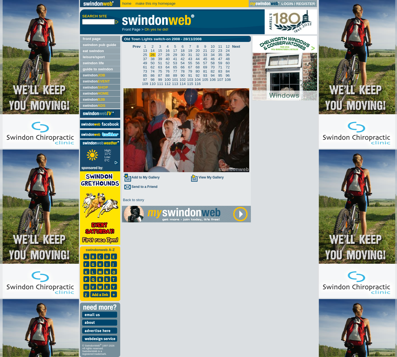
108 (228, 80)
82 (213, 71)
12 (228, 46)
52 (167, 63)
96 (228, 75)
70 (213, 67)
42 (183, 59)
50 (153, 63)
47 (220, 59)
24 (228, 51)
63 (160, 67)
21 (205, 51)
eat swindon (93, 51)
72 (228, 67)
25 (145, 55)
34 (213, 55)
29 (175, 55)
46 (213, 59)
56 (197, 63)
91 (190, 75)
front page (92, 39)
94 (213, 75)
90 (183, 75)
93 (205, 75)
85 (145, 75)
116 (198, 84)
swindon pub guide (99, 45)
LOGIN (287, 4)
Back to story (133, 200)
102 (182, 80)
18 (183, 51)
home (126, 3)
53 (175, 63)
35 (220, 55)
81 (205, 71)
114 (182, 84)
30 (183, 55)
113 (175, 84)
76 (167, 71)
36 (228, 55)
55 (190, 63)
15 (160, 51)
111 (160, 84)
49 (145, 63)
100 (168, 80)
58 (213, 63)
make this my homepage (155, 3)
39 (160, 59)
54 (183, 63)
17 (175, 51)
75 (160, 71)
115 (190, 84)
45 (205, 59)
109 (145, 84)
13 (145, 51)
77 (175, 71)
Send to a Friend (140, 187)
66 (183, 67)
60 (228, 63)
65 (175, 67)
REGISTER (305, 4)
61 (145, 67)
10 (213, 46)
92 (197, 75)
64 (167, 67)
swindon (94, 75)
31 (190, 55)
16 (167, 51)
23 (220, 51)
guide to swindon (98, 69)
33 (205, 55)
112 (168, 84)
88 (167, 75)
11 (220, 46)
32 (197, 55)
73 (145, 71)
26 (153, 55)
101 (175, 80)
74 (153, 71)
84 (228, 71)
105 (205, 80)
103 (190, 80)
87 (160, 75)
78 (183, 71)
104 (198, 80)
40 (167, 59)
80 (197, 71)
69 (205, 67)
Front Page (131, 29)
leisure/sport (94, 57)
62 (153, 67)
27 (160, 55)
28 (167, 55)
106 (213, 80)
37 (145, 59)
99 (160, 80)
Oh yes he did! (156, 29)
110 (152, 84)
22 (213, 51)
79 (190, 71)
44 (197, 59)
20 (197, 51)
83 (220, 71)
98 (153, 80)
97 (145, 80)
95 (220, 75)
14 (153, 51)
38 (153, 59)
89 (175, 75)
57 (205, 63)
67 (190, 67)
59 (220, 63)
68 (197, 67)
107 (220, 80)
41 (175, 59)
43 (190, 59)
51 (160, 63)
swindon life (93, 63)
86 (153, 75)
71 (220, 67)
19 (190, 51)
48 (228, 59)
